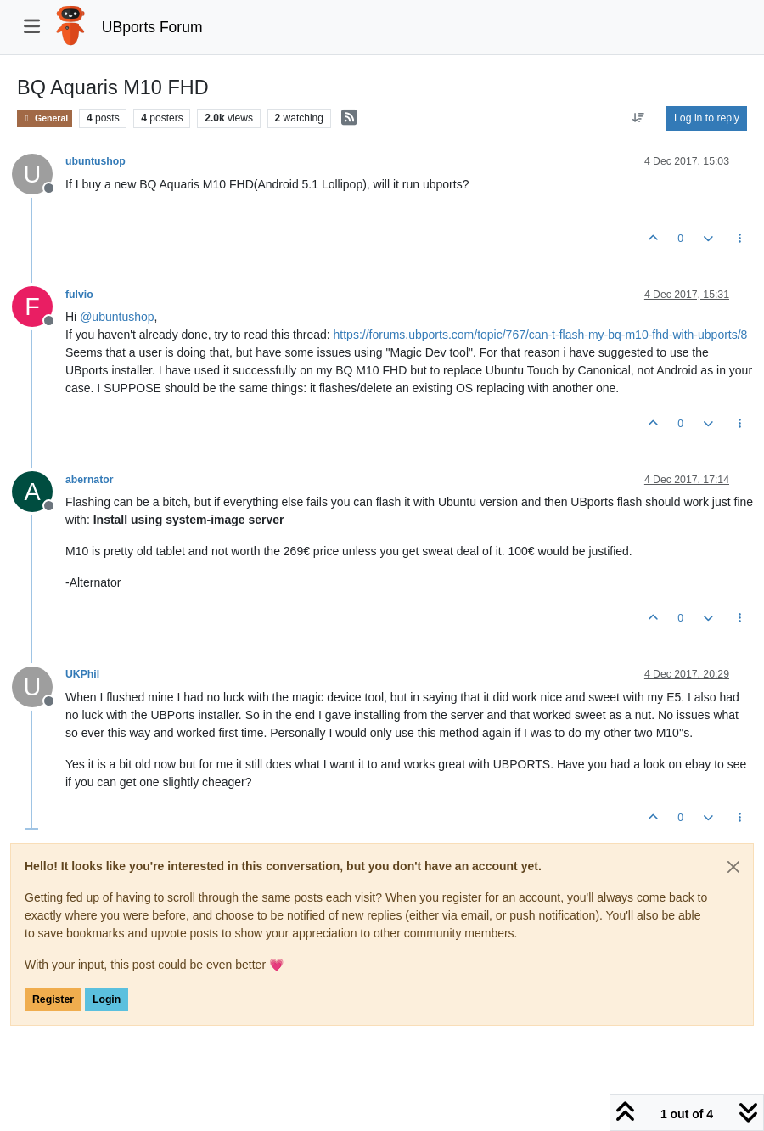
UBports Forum (152, 27)
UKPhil (82, 674)
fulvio (79, 295)
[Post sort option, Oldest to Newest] (639, 118)
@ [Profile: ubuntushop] (117, 317)
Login (107, 999)
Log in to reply (706, 118)
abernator (89, 480)
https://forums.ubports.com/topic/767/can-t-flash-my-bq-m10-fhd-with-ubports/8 (541, 334)
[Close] (733, 867)
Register (53, 999)
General (44, 118)
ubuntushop (95, 161)
